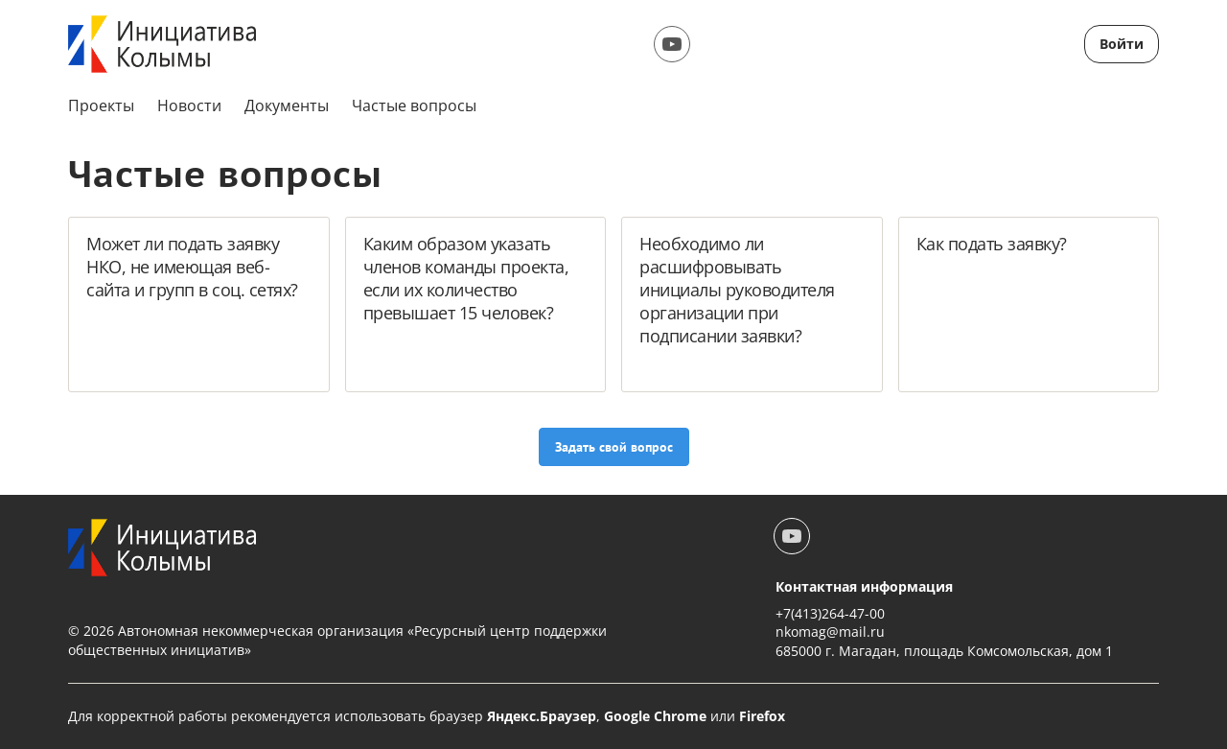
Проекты (101, 105)
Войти (1122, 44)
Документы (286, 105)
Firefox (762, 716)
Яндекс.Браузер (541, 716)
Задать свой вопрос (614, 447)
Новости (189, 105)
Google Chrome (655, 716)
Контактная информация (864, 586)
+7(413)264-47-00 (830, 613)
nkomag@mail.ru (830, 631)
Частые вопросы (414, 105)
